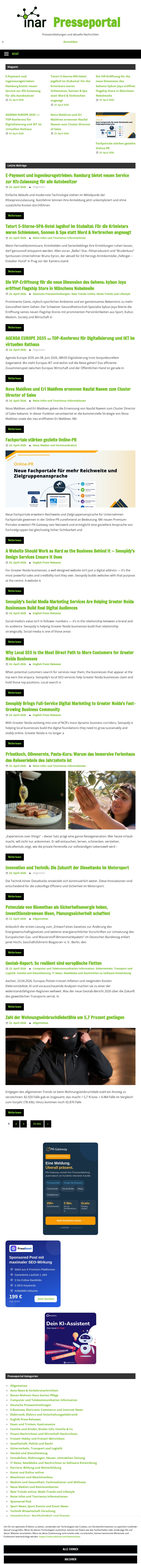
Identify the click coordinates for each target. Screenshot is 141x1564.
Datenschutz (87, 1541)
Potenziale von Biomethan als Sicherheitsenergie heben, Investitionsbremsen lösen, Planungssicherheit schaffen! (58, 910)
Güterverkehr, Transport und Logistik (36, 1448)
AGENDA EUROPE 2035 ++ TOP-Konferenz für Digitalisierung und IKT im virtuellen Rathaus (70, 341)
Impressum (53, 1541)
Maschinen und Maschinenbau (31, 1477)
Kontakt (70, 1541)
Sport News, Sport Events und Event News (39, 1506)
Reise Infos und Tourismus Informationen (59, 238)
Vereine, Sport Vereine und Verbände (36, 1520)
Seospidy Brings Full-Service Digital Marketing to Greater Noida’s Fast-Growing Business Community (70, 706)
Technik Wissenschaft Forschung (32, 1511)
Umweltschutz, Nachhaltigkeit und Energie (40, 1516)
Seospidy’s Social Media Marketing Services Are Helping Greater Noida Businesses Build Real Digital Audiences (70, 605)
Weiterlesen (14, 216)
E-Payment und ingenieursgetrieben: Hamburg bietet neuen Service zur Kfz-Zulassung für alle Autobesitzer (23, 85)
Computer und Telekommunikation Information (63, 968)
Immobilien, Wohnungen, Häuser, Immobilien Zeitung (47, 1458)
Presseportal (86, 22)
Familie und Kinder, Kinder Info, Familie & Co (41, 1429)
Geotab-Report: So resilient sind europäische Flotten (54, 963)
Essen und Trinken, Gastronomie (32, 1424)
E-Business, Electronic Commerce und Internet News (46, 1410)
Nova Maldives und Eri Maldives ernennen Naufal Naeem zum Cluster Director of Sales (68, 392)
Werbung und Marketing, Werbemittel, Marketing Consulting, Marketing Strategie (67, 1525)
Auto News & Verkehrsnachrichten (34, 1390)
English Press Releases (47, 562)
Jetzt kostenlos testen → (70, 1220)
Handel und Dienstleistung (34, 973)
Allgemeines (40, 918)
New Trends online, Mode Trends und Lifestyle (100, 294)
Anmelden (70, 42)
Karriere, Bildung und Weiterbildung (35, 1467)
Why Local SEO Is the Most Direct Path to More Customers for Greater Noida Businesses (70, 655)
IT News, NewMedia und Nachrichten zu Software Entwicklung (91, 973)
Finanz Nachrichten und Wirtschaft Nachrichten (43, 1434)
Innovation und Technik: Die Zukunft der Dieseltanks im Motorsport (67, 868)
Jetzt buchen (45, 1298)
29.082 (37, 1123)
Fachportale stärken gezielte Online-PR (41, 440)
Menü (15, 54)
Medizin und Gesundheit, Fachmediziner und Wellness (48, 1482)
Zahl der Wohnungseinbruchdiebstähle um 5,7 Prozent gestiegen (65, 1017)
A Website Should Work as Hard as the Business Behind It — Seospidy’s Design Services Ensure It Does (70, 554)
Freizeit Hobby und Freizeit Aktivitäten (37, 1438)
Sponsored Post (20, 1501)
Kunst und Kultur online (27, 1472)
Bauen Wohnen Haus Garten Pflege (34, 1395)
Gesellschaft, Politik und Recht (31, 1443)
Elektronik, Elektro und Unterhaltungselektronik (44, 1414)
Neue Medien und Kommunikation (55, 445)
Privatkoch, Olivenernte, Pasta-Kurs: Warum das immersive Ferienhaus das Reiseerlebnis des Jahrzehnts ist (70, 757)
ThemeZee (54, 1559)
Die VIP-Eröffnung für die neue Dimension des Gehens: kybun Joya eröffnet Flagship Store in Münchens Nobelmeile (115, 85)
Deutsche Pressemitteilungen (51, 294)
